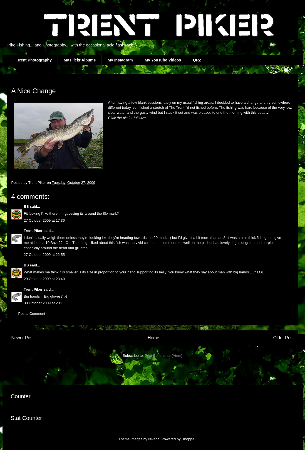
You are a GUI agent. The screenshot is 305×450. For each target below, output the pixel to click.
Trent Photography (34, 60)
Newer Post (22, 337)
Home (153, 337)
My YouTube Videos (163, 60)
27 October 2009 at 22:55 (44, 255)
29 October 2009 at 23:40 (44, 279)
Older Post (283, 337)
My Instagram (120, 60)
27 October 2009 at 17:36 (44, 220)
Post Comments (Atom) (163, 355)
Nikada (153, 439)
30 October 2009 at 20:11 (44, 303)
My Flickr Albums (80, 60)
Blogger (188, 439)
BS (26, 206)
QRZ (197, 60)
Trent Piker (33, 231)
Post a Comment (31, 313)
